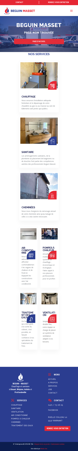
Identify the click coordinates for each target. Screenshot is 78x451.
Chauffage (16, 405)
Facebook (53, 410)
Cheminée (16, 422)
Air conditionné (19, 415)
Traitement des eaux (22, 426)
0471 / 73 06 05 (55, 405)
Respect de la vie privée (42, 444)
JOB (50, 389)
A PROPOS (53, 383)
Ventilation (17, 412)
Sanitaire (16, 408)
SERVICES (52, 386)
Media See (44, 449)
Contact (52, 393)
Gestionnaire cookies (57, 444)
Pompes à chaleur (20, 419)
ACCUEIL (52, 379)
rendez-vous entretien (57, 428)
